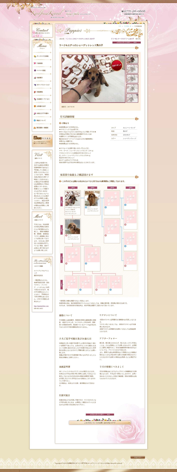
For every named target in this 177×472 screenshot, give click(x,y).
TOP (120, 26)
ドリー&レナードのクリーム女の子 (122, 39)
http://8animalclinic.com (41, 306)
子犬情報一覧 (127, 26)
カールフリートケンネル (47, 13)
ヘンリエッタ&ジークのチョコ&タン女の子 (80, 39)
